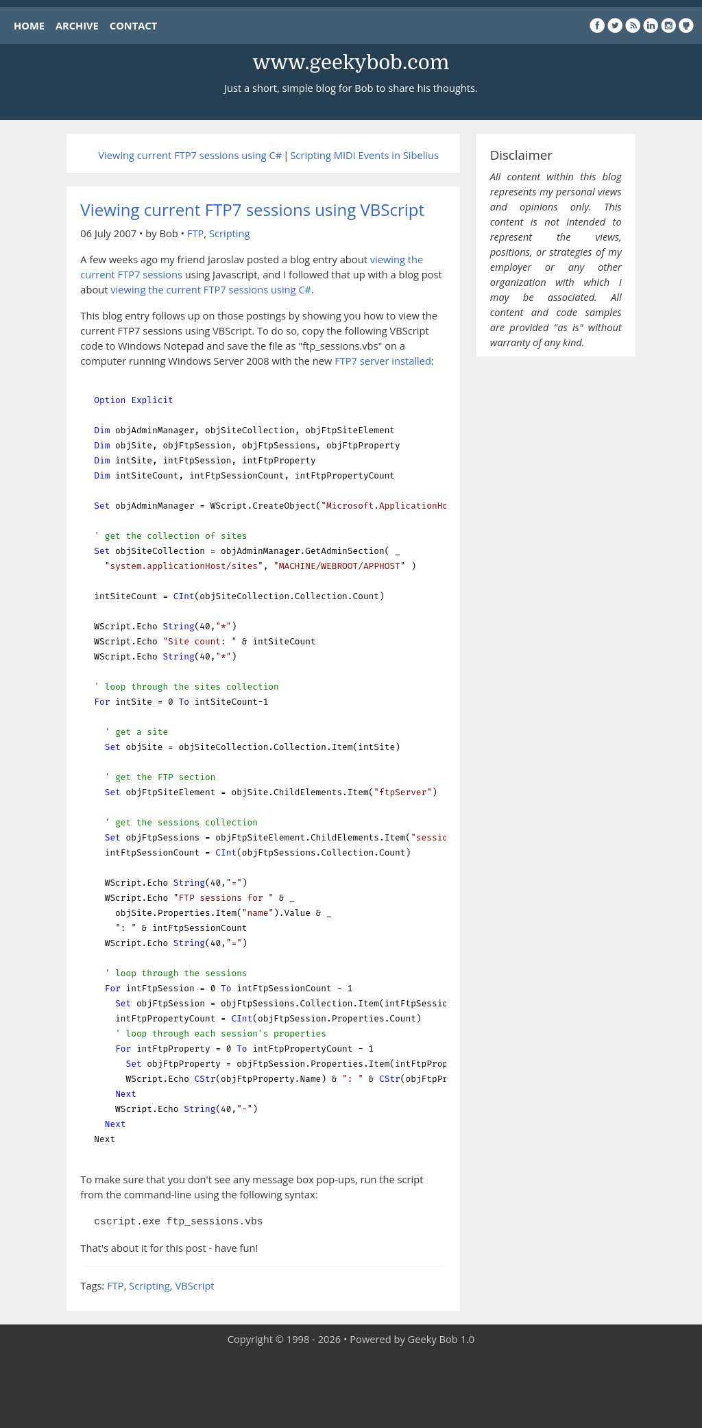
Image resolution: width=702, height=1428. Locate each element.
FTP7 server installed (383, 360)
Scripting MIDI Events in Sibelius (364, 155)
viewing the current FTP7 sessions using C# (210, 289)
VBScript (194, 1284)
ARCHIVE (77, 25)
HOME (29, 25)
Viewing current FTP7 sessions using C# (190, 155)
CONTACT (133, 25)
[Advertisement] (351, 1387)
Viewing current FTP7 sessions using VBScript (252, 209)
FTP (195, 233)
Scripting (229, 233)
